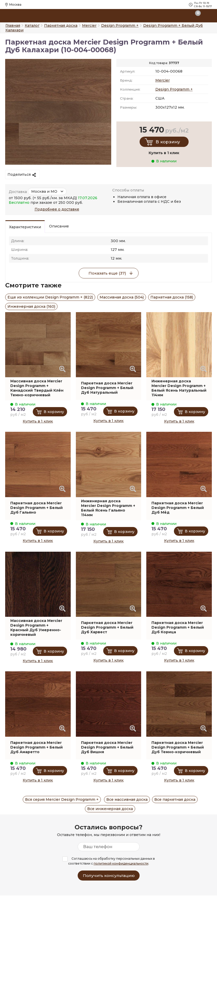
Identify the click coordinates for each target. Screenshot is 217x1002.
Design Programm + (174, 89)
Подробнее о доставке (57, 209)
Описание (59, 226)
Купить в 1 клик (38, 421)
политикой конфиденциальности (121, 863)
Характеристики (25, 227)
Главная (12, 25)
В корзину (168, 141)
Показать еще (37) (107, 273)
